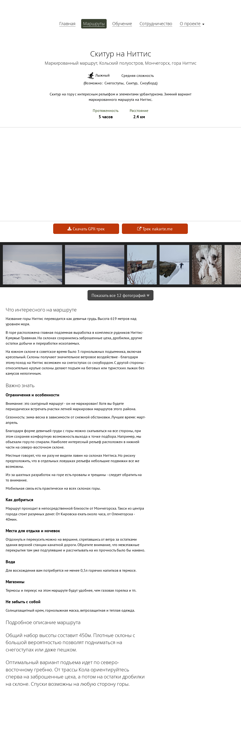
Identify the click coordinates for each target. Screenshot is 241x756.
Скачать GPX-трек (86, 229)
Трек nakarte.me (155, 229)
